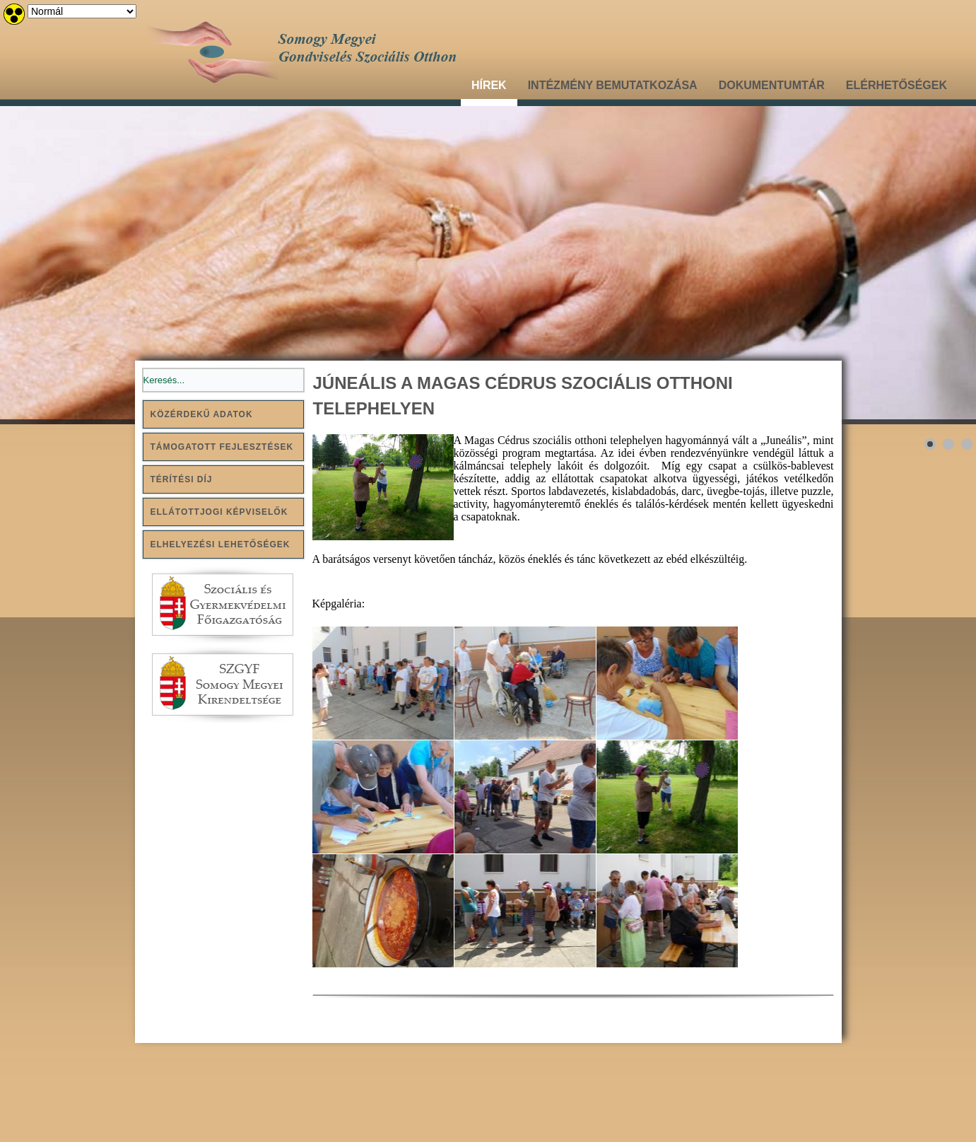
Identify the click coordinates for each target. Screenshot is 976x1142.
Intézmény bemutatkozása (613, 85)
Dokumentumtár (772, 85)
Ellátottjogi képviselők (219, 512)
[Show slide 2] (948, 444)
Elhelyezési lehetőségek (220, 544)
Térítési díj (182, 479)
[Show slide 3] (966, 444)
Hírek (489, 85)
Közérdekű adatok (202, 414)
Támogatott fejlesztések (222, 447)
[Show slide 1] (930, 444)
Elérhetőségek (896, 85)
